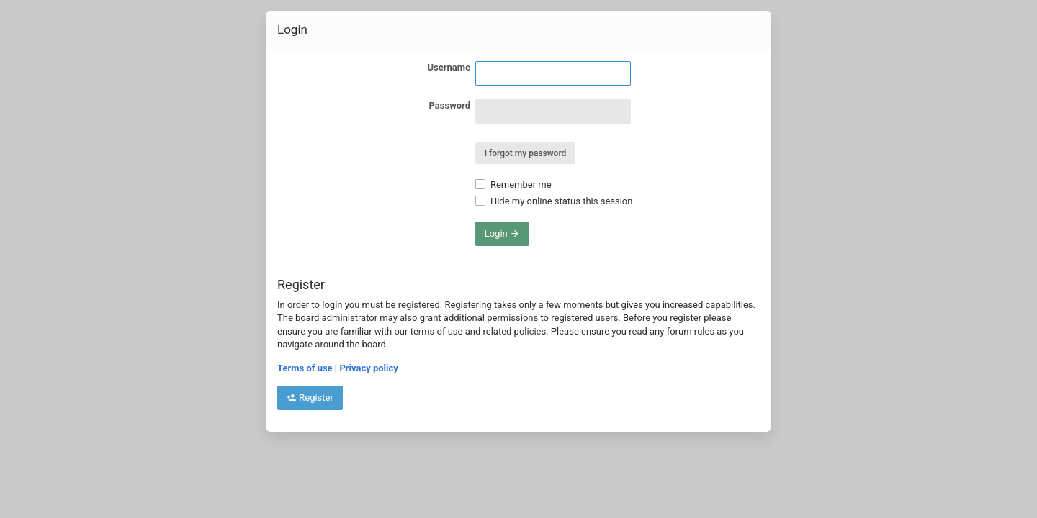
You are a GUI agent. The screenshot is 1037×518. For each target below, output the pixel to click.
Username (448, 67)
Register (310, 397)
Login (502, 233)
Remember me (513, 184)
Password (449, 105)
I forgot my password (526, 153)
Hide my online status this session (554, 201)
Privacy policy (368, 368)
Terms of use (305, 368)
